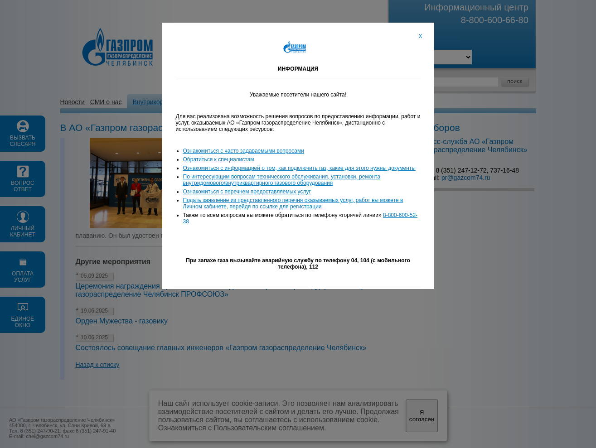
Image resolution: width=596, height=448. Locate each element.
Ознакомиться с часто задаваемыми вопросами (243, 151)
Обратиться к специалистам (218, 159)
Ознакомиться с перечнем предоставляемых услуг (247, 191)
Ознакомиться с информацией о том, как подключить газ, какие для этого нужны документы (299, 168)
